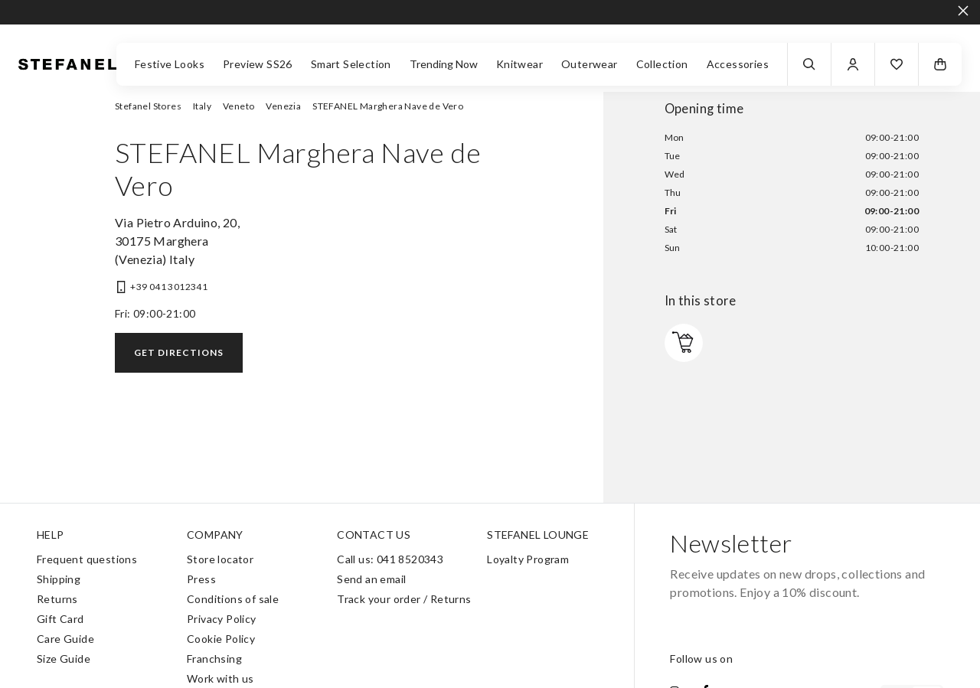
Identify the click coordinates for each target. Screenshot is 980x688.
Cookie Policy (221, 638)
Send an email (371, 578)
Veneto (238, 106)
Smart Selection (351, 63)
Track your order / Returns (404, 598)
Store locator (220, 559)
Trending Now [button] (444, 63)
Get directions (179, 352)
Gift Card (60, 618)
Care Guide (65, 638)
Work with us (220, 678)
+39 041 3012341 (168, 286)
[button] (896, 64)
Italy (202, 106)
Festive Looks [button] (169, 63)
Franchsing (214, 658)
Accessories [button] (738, 63)
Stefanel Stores (148, 106)
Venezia (283, 106)
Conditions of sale (233, 598)
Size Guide (63, 658)
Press (201, 578)
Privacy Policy (221, 618)
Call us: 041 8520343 (390, 559)
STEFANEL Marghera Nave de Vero (387, 106)
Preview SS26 (257, 63)
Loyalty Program (528, 559)
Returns (57, 598)
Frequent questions (87, 559)
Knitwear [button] (519, 63)
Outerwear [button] (589, 63)
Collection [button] (662, 63)
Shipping (58, 578)
